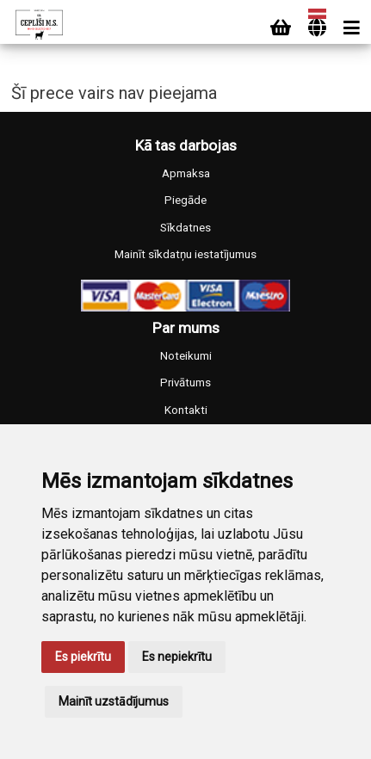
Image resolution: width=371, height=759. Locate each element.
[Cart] (280, 28)
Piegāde (185, 200)
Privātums (185, 382)
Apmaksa (186, 173)
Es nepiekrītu (177, 656)
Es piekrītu (83, 656)
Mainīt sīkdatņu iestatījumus (185, 254)
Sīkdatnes (185, 227)
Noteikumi (186, 355)
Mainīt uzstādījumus (114, 701)
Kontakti (185, 410)
